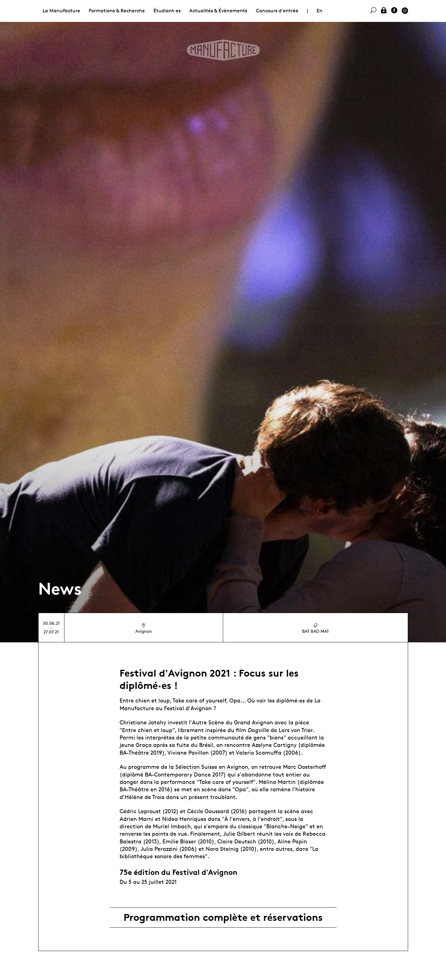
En (319, 11)
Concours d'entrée (277, 11)
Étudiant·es (167, 11)
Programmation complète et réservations (223, 917)
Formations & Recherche (117, 11)
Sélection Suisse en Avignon (211, 766)
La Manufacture (61, 11)
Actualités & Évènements (218, 11)
